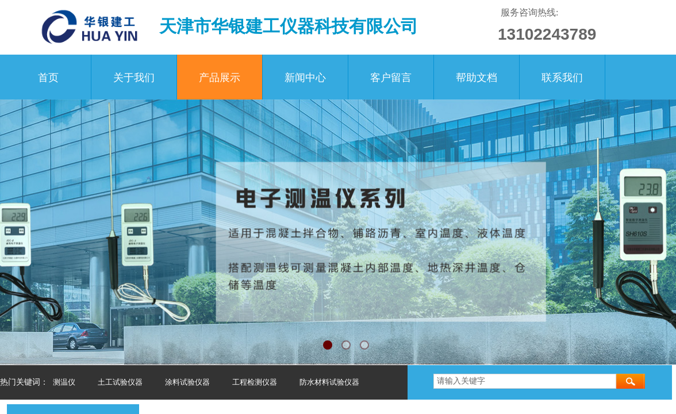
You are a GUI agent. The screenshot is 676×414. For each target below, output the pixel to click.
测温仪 (64, 382)
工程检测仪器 (254, 382)
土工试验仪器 (120, 382)
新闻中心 (305, 77)
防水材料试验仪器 (329, 382)
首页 (48, 77)
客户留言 (391, 77)
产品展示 (219, 77)
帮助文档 (476, 77)
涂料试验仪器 (187, 382)
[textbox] (524, 381)
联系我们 (562, 77)
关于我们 (134, 77)
